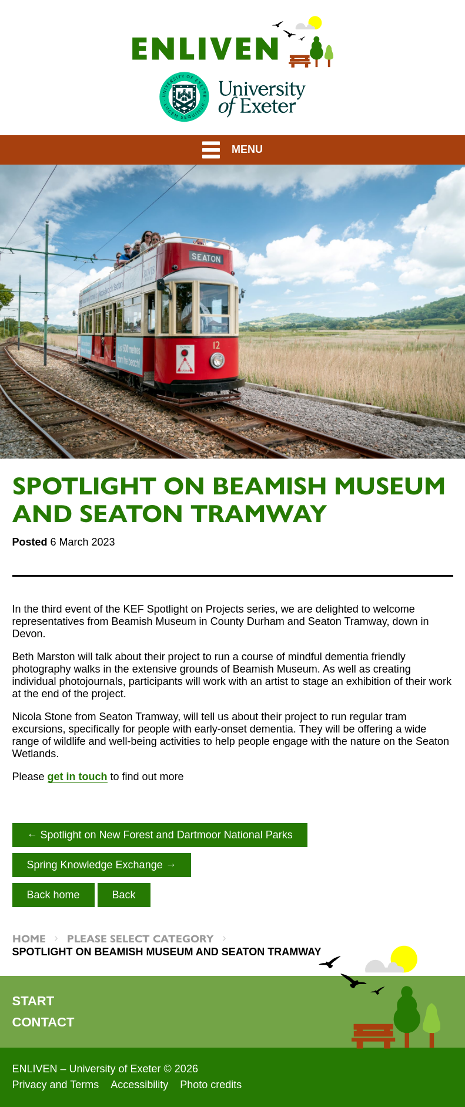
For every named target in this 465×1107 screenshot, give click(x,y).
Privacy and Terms (55, 1085)
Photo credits (211, 1085)
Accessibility (139, 1085)
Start (33, 1001)
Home (29, 938)
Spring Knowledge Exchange (95, 865)
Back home (53, 895)
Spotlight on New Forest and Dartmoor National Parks (167, 835)
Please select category (140, 938)
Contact (43, 1022)
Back (124, 895)
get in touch (78, 776)
